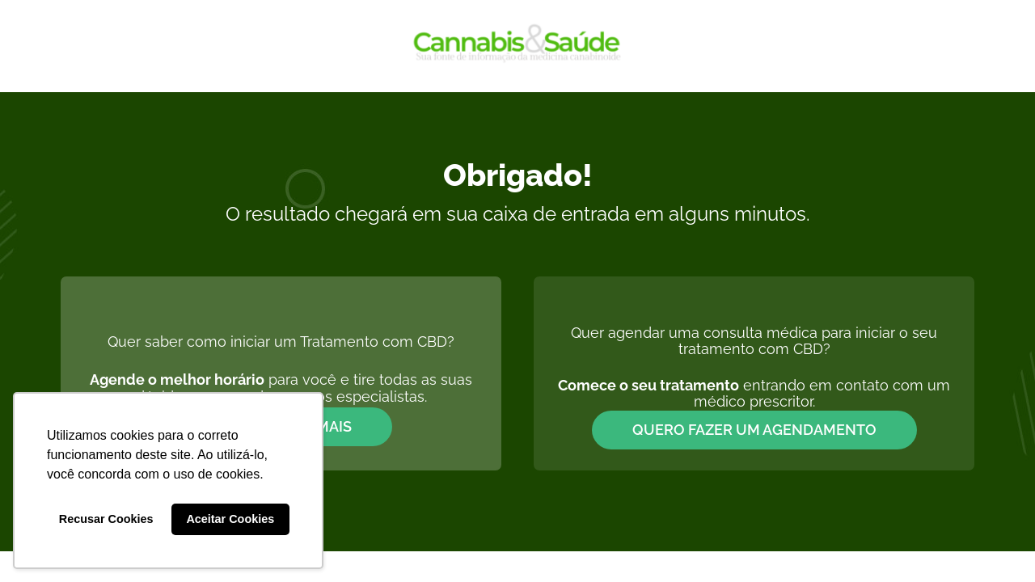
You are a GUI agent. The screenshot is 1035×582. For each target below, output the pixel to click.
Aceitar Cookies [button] (230, 518)
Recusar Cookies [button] (106, 518)
